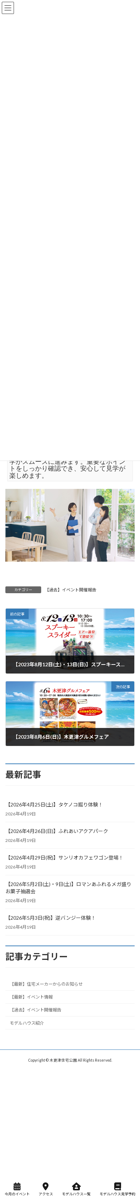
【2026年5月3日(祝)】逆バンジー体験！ (50, 918)
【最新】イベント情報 (31, 997)
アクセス (46, 1189)
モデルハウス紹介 (27, 1023)
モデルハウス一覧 (76, 1189)
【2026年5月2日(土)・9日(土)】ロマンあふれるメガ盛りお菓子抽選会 (68, 887)
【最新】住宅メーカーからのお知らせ (46, 984)
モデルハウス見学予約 (117, 1189)
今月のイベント (17, 1189)
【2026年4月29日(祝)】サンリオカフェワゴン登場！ (64, 857)
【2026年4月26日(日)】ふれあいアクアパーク (56, 831)
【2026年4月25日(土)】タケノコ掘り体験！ (54, 804)
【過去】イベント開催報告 (70, 589)
